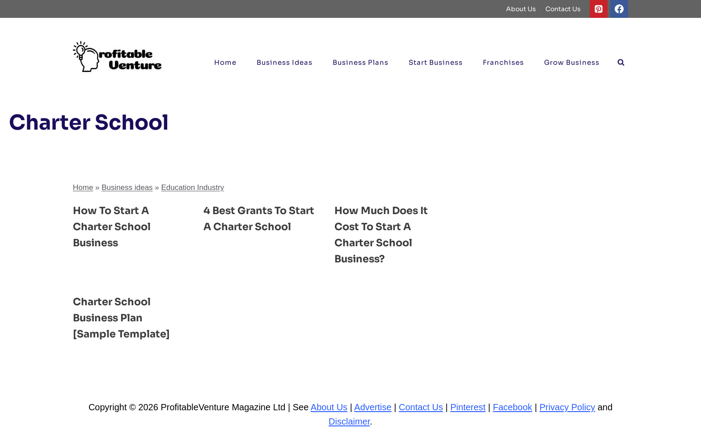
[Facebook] (619, 9)
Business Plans (361, 62)
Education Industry (192, 187)
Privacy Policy (567, 407)
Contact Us (563, 9)
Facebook (512, 407)
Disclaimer (349, 421)
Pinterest (468, 407)
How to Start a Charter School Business (114, 226)
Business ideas (284, 62)
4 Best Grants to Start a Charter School (247, 226)
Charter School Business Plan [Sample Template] (125, 318)
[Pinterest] (599, 9)
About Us (521, 9)
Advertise (372, 407)
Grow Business (572, 62)
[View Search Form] (621, 62)
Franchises (503, 62)
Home (225, 62)
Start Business (436, 62)
